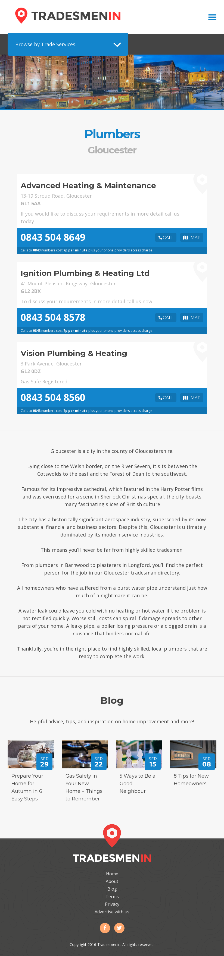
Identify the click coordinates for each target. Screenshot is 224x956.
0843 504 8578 (53, 317)
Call (168, 237)
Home (112, 874)
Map (196, 237)
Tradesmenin (67, 16)
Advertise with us (112, 912)
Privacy (112, 904)
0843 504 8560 (53, 397)
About (112, 881)
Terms (112, 897)
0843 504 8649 (53, 237)
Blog (112, 889)
